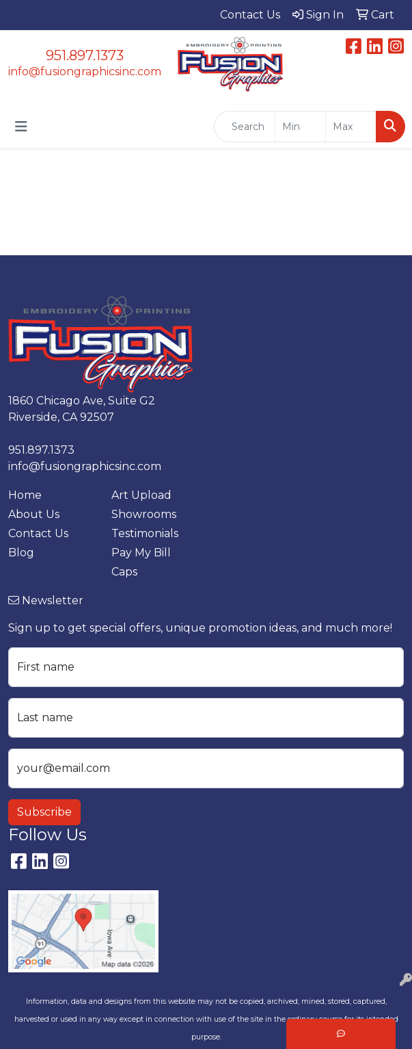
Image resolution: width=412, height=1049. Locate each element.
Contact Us (38, 533)
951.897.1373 (85, 55)
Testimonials (144, 533)
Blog (21, 552)
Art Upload (141, 495)
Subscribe (44, 811)
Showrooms (143, 514)
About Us (33, 514)
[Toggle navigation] (21, 126)
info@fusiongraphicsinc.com (84, 71)
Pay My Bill (141, 552)
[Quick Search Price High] (350, 126)
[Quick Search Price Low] (300, 126)
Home (25, 495)
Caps (124, 571)
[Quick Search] (244, 126)
